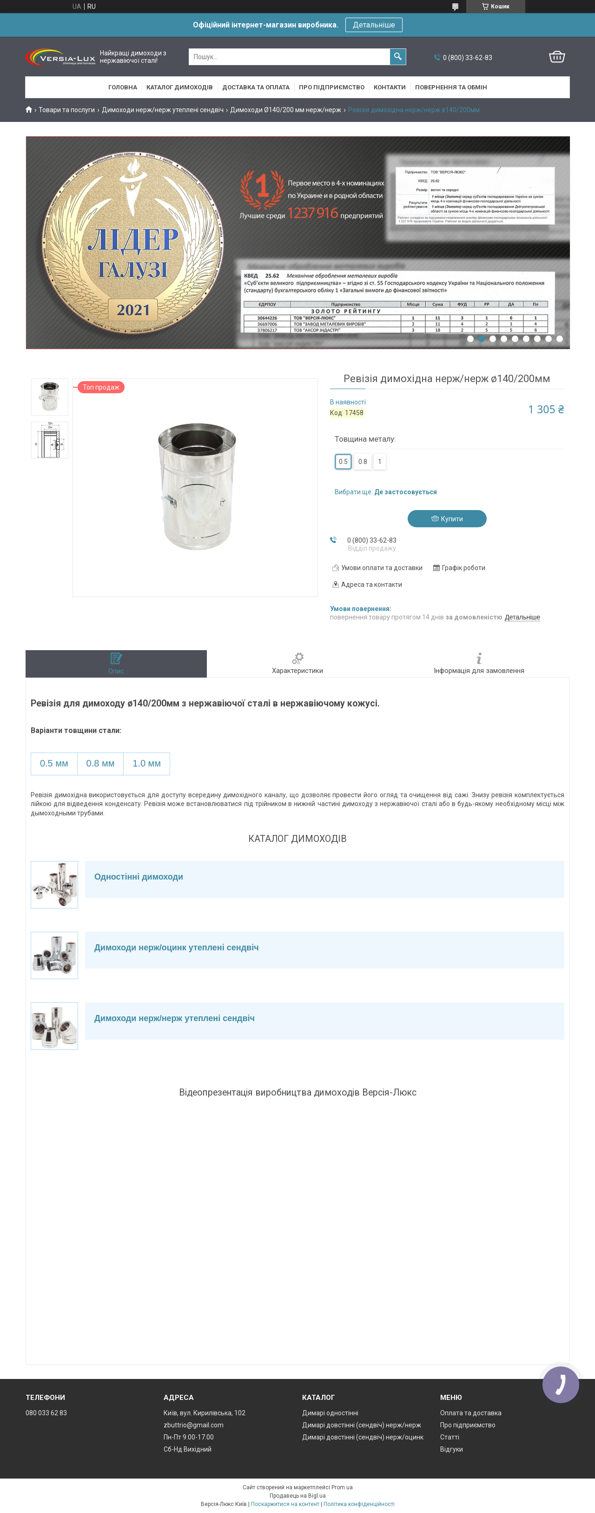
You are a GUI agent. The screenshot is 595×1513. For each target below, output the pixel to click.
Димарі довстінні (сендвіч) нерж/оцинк (362, 1437)
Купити (452, 519)
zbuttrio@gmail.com (194, 1425)
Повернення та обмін (451, 87)
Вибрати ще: (386, 492)
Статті (449, 1437)
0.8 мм (100, 763)
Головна (122, 87)
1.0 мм (146, 763)
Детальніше (374, 24)
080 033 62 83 (46, 1413)
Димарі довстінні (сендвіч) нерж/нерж (361, 1425)
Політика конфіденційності (359, 1504)
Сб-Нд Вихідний (188, 1449)
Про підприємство (331, 87)
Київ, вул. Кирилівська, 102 (204, 1413)
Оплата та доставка (471, 1413)
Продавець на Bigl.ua (298, 1496)
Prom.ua (342, 1487)
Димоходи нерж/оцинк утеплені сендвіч (176, 947)
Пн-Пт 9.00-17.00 (189, 1437)
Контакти (390, 87)
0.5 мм (54, 763)
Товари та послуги (67, 110)
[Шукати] (398, 57)
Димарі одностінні (330, 1413)
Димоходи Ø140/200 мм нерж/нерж (285, 110)
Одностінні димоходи (138, 876)
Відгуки (451, 1449)
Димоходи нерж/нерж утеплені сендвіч (163, 110)
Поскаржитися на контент (285, 1504)
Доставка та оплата (256, 87)
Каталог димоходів (179, 87)
